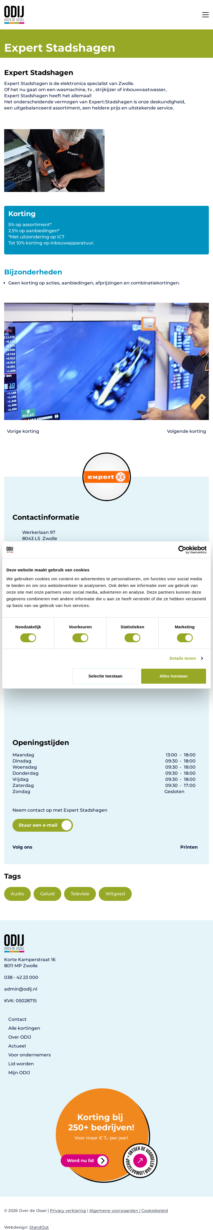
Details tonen (182, 658)
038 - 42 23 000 (21, 977)
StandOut (39, 1227)
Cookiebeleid (154, 1210)
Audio (17, 893)
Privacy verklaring (68, 1210)
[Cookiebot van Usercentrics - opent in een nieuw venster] (182, 550)
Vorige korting (23, 431)
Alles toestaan (173, 676)
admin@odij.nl (20, 989)
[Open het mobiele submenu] (205, 13)
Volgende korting (186, 431)
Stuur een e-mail (45, 825)
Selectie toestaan (105, 676)
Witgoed (115, 893)
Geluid (47, 893)
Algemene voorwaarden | (114, 1210)
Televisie (80, 893)
